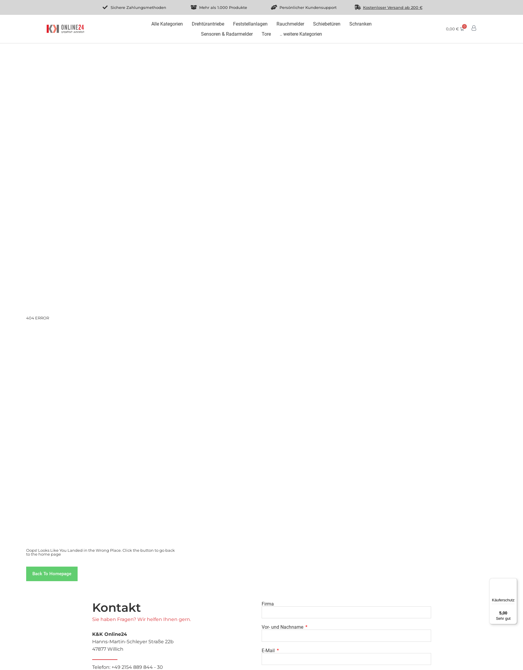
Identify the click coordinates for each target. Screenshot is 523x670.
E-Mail (269, 650)
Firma (268, 604)
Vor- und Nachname (283, 627)
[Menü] (513, 581)
